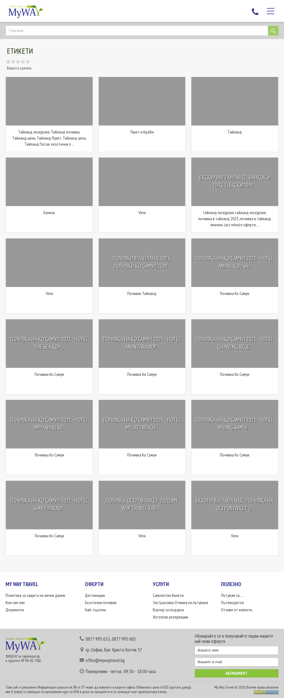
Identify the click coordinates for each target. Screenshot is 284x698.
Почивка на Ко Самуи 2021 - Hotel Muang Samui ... (234, 424)
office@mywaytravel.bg (105, 660)
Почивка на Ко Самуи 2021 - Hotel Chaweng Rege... (234, 343)
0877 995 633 (98, 639)
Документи (15, 609)
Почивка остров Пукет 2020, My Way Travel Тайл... (142, 504)
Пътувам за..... (232, 595)
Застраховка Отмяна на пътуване (180, 602)
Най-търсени (95, 609)
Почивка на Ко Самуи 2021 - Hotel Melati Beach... (142, 424)
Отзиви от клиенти (236, 609)
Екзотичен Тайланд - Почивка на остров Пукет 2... (234, 504)
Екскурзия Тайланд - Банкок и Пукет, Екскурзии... (234, 181)
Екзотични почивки (100, 602)
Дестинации (95, 595)
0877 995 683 (124, 639)
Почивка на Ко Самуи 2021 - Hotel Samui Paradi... (49, 504)
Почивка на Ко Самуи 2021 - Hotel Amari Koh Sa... (234, 262)
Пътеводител (232, 602)
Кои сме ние (15, 602)
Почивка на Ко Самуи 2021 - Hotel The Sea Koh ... (49, 343)
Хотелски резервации (170, 617)
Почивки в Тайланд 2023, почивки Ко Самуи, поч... (142, 262)
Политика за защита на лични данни (35, 595)
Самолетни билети (168, 595)
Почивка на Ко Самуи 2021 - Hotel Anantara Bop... (142, 343)
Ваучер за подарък (168, 609)
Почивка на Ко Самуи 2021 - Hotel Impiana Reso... (49, 424)
